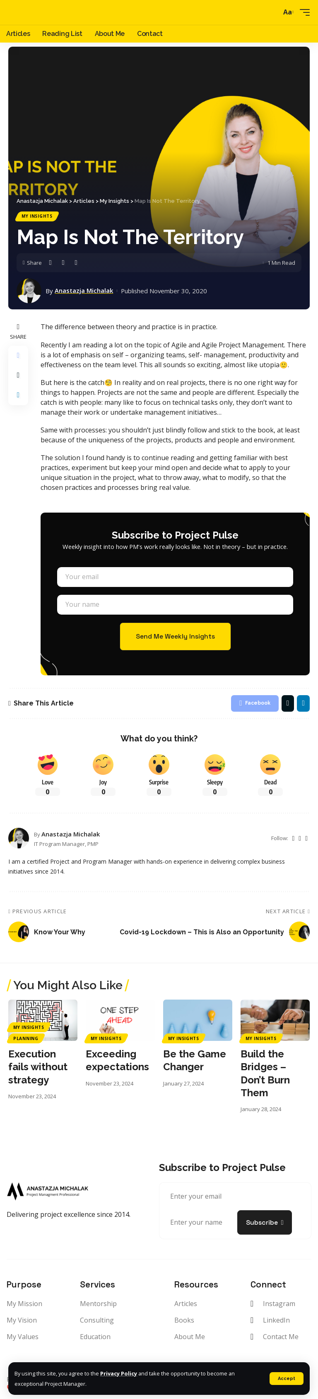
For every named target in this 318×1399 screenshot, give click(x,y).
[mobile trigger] (303, 12)
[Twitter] (293, 838)
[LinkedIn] (306, 838)
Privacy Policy (118, 1374)
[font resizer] (287, 12)
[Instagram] (299, 838)
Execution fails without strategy (37, 1066)
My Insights (37, 216)
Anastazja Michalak (84, 291)
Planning (26, 1038)
